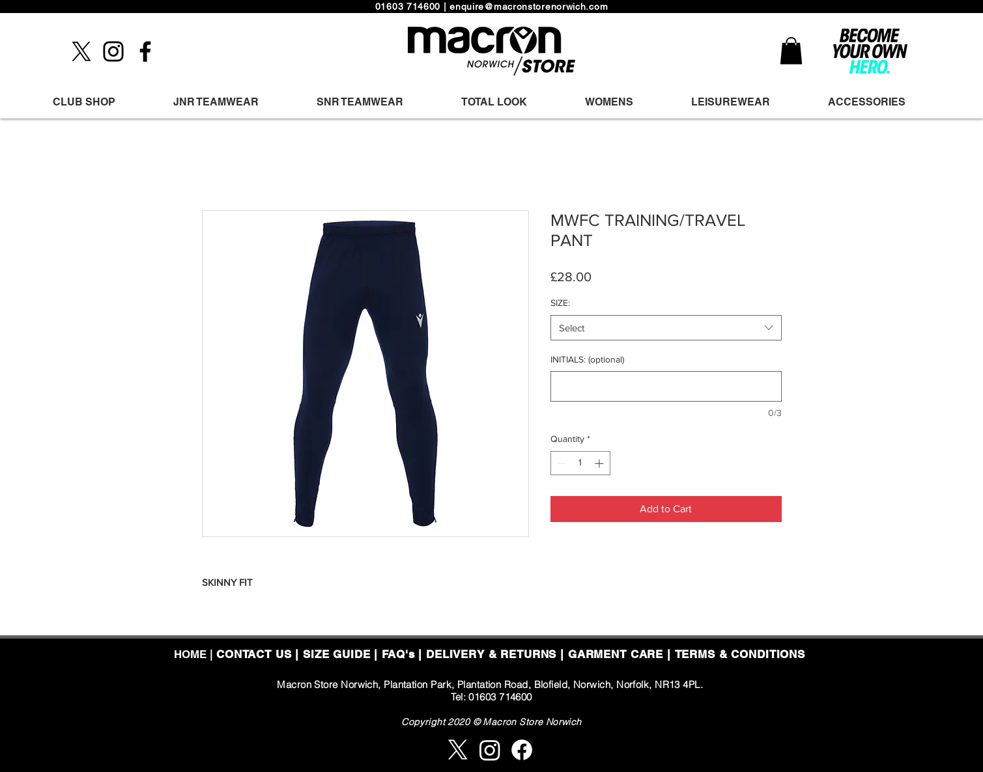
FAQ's (398, 654)
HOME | (195, 654)
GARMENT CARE (615, 654)
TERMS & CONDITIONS (740, 654)
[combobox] (666, 327)
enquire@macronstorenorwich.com (528, 6)
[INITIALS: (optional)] (666, 386)
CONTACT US (254, 654)
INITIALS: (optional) (587, 359)
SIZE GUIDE (337, 654)
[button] (791, 50)
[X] (81, 51)
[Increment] (600, 463)
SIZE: (560, 302)
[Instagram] (113, 51)
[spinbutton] (580, 463)
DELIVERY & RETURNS (491, 654)
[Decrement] (560, 463)
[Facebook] (145, 51)
